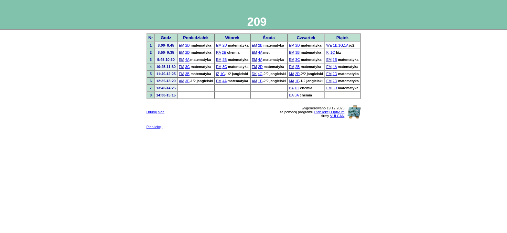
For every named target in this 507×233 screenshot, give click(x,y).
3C (297, 59)
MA (291, 74)
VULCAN (337, 116)
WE (329, 45)
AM (181, 81)
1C (332, 52)
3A (297, 95)
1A (346, 45)
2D (187, 45)
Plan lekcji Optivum (329, 112)
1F (297, 81)
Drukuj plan (155, 112)
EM (181, 45)
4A (260, 52)
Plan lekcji (154, 127)
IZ (217, 74)
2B (260, 45)
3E (187, 81)
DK (254, 74)
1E (260, 81)
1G (340, 45)
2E (224, 52)
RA (218, 52)
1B (335, 45)
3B (297, 52)
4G (260, 74)
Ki (327, 52)
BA (291, 88)
